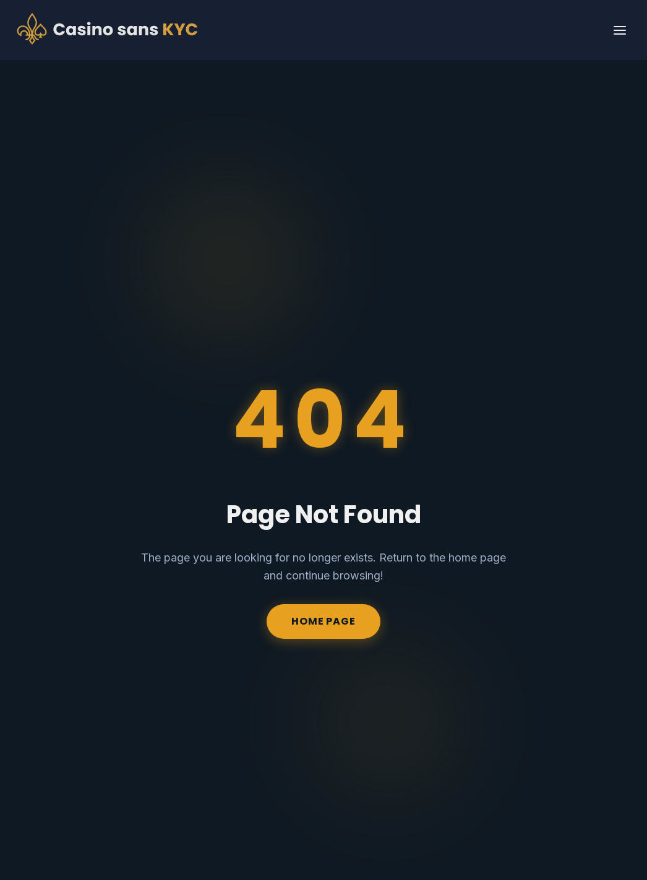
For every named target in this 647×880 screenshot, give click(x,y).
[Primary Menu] (619, 30)
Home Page (323, 621)
